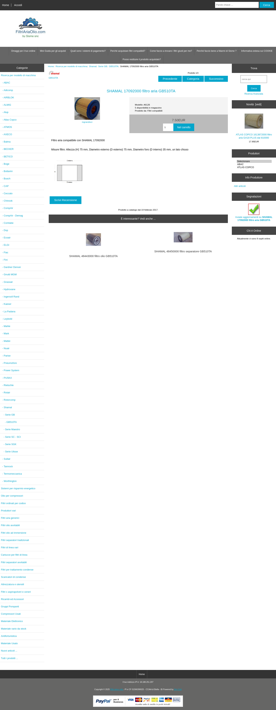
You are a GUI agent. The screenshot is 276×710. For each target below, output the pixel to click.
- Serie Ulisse (9, 451)
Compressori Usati (11, 613)
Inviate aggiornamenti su (253, 212)
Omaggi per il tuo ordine (23, 51)
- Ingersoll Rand (10, 296)
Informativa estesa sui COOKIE (257, 51)
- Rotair (5, 392)
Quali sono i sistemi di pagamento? (88, 51)
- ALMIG (6, 104)
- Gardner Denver (11, 267)
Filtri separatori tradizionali (15, 540)
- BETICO (7, 156)
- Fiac (4, 252)
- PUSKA (6, 377)
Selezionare (254, 161)
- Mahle (5, 326)
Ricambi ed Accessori (12, 599)
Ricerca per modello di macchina (71, 66)
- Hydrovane (8, 289)
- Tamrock (7, 466)
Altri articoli (240, 186)
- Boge (5, 163)
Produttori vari (8, 510)
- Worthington (9, 481)
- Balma (6, 141)
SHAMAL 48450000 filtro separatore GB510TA (183, 251)
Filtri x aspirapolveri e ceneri (16, 591)
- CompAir (7, 208)
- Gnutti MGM (9, 274)
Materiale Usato (9, 643)
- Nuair (5, 348)
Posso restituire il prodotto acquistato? (142, 59)
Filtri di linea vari (9, 547)
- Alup (4, 112)
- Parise (6, 355)
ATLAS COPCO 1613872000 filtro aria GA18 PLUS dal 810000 (254, 126)
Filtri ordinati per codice (13, 503)
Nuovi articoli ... (9, 650)
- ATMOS (6, 127)
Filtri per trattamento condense (17, 569)
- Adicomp (7, 90)
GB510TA (113, 66)
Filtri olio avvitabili (10, 525)
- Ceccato (7, 193)
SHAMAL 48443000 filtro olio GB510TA (93, 256)
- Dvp (4, 230)
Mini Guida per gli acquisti (53, 51)
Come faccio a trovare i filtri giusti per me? (171, 51)
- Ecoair (6, 237)
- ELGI (5, 244)
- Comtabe (7, 222)
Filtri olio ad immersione (13, 532)
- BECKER (7, 149)
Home (5, 5)
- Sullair (5, 458)
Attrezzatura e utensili (12, 584)
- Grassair (7, 282)
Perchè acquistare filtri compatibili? (127, 51)
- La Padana (8, 311)
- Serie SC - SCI (11, 436)
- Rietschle (7, 385)
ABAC (254, 164)
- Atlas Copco (9, 119)
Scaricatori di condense (13, 577)
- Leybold (6, 318)
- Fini (4, 259)
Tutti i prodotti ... (9, 658)
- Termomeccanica (11, 473)
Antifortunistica (9, 636)
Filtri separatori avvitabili (14, 562)
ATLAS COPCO (254, 167)
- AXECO (6, 134)
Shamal (92, 66)
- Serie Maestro (10, 429)
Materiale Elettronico (12, 621)
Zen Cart (178, 689)
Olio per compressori (12, 495)
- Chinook (7, 200)
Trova (254, 68)
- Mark (5, 333)
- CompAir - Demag (12, 215)
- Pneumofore (9, 363)
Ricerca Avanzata (253, 93)
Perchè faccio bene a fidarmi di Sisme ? (216, 51)
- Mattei (5, 341)
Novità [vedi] (253, 104)
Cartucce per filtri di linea (14, 554)
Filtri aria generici (10, 518)
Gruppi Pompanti (10, 606)
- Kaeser (6, 304)
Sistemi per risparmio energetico (18, 488)
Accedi (18, 5)
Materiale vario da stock (13, 628)
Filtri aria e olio (117, 689)
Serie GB (102, 66)
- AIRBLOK (7, 97)
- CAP (5, 186)
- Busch (5, 178)
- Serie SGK (8, 444)
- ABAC (5, 82)
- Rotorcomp (8, 399)
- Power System (10, 370)
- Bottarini (7, 171)
